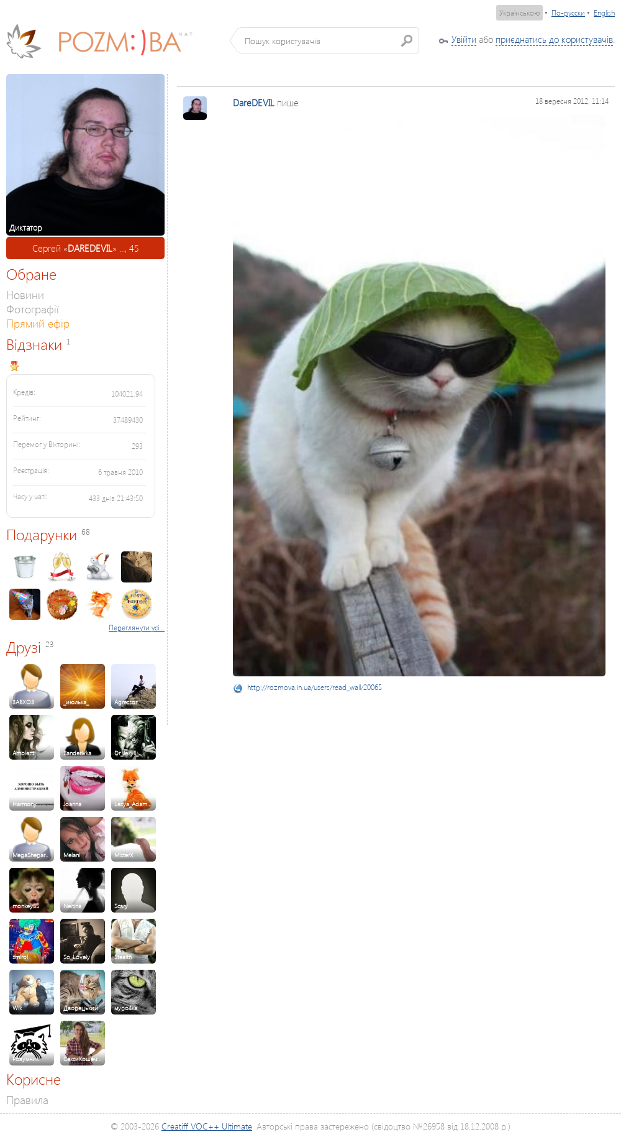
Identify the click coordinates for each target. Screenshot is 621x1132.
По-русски (568, 12)
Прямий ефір (38, 323)
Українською (519, 12)
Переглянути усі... (137, 627)
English (604, 12)
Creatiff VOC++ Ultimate (206, 1126)
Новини (25, 294)
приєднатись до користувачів (554, 39)
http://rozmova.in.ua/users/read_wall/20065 (314, 687)
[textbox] (328, 40)
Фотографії (32, 308)
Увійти (463, 39)
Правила (27, 1099)
